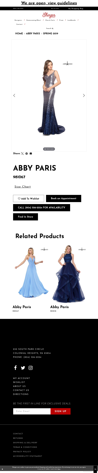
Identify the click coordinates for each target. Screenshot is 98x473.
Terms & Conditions (25, 447)
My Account (55, 8)
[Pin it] (26, 154)
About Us (19, 386)
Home (19, 34)
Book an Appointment (63, 198)
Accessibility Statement (27, 456)
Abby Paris (33, 34)
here (59, 469)
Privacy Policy (22, 452)
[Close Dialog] (2, 469)
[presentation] (30, 274)
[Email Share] (31, 154)
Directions (21, 394)
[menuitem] (55, 8)
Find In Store (25, 217)
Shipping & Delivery (25, 443)
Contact (18, 434)
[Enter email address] (32, 411)
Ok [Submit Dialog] (95, 469)
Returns (18, 438)
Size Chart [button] (23, 186)
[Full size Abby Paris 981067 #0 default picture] (49, 95)
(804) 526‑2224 (18, 8)
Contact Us (21, 390)
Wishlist (19, 382)
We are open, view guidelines (49, 3)
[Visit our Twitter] (23, 367)
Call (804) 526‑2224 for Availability (41, 208)
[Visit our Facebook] (15, 367)
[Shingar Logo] (24, 336)
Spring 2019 (50, 34)
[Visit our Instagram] (30, 367)
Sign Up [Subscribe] (60, 411)
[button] (74, 8)
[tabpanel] (49, 95)
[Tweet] (22, 154)
